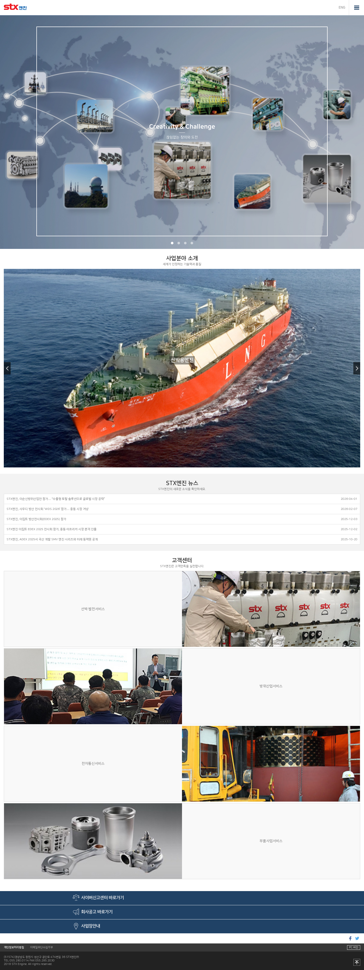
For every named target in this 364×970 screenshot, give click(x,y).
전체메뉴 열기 (356, 7)
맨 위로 (356, 962)
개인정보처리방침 (14, 947)
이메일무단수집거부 (41, 947)
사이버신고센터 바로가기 (102, 898)
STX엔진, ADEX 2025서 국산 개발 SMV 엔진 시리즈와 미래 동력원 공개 (52, 539)
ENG (342, 8)
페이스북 (350, 938)
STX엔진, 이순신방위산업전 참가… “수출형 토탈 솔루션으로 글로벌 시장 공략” (56, 499)
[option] (182, 132)
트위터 (357, 938)
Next (356, 368)
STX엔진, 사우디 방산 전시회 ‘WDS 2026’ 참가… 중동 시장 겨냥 (47, 509)
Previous (7, 368)
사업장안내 (90, 926)
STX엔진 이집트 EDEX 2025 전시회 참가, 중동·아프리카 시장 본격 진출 (52, 529)
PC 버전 (353, 947)
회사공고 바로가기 (96, 912)
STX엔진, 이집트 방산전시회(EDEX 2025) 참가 (36, 519)
